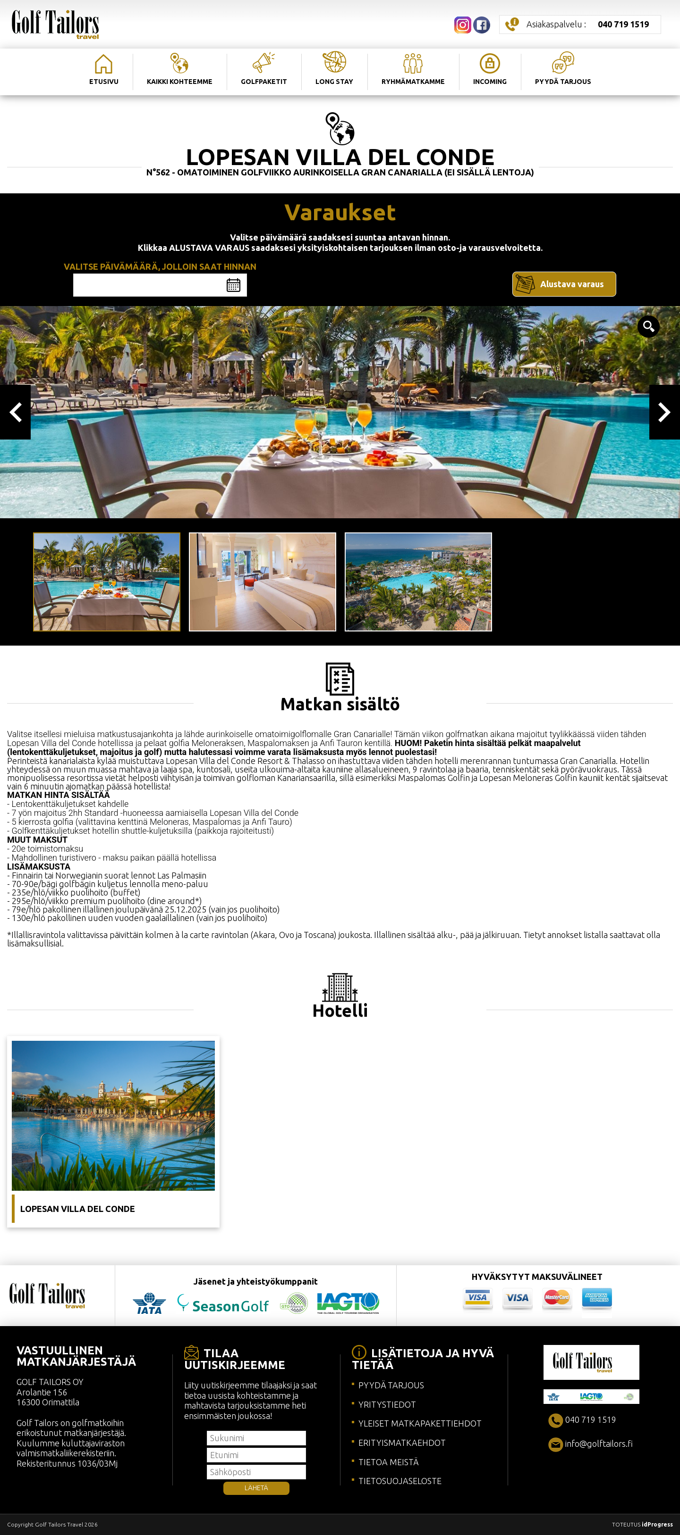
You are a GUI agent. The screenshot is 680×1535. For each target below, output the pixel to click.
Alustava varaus (572, 284)
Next (664, 412)
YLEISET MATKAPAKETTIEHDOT (420, 1423)
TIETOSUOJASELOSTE (400, 1480)
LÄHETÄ (256, 1488)
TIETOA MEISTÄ (388, 1462)
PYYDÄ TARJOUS (391, 1385)
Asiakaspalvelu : (588, 24)
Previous (15, 412)
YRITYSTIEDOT (387, 1404)
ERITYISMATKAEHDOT (402, 1442)
